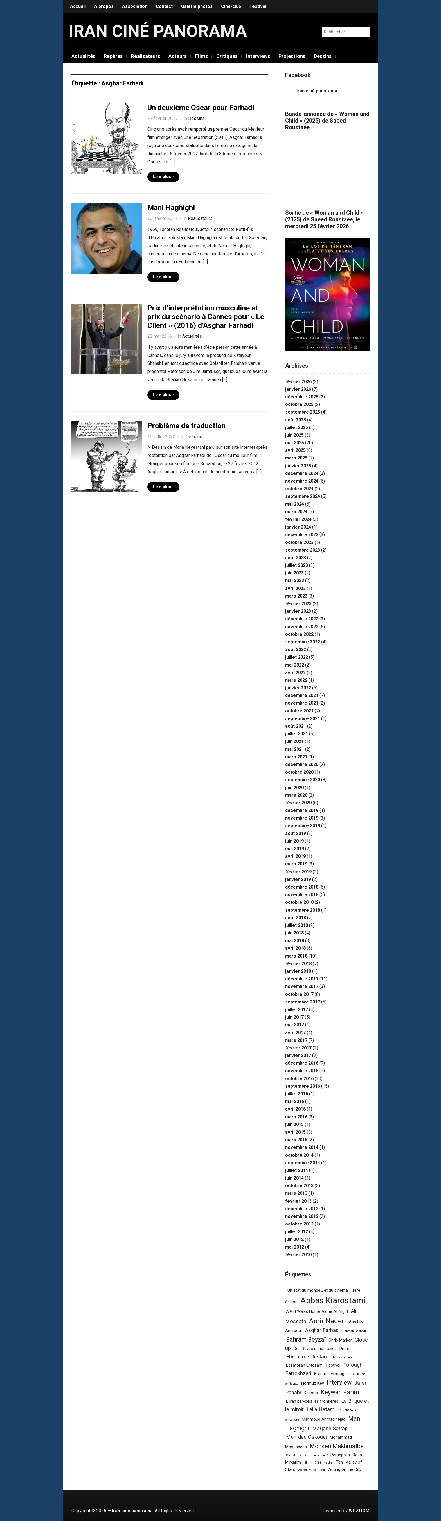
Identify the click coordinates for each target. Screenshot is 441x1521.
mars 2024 (296, 511)
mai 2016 (294, 1101)
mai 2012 (294, 1247)
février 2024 (298, 519)
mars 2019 (296, 864)
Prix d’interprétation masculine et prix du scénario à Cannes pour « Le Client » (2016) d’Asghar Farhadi (205, 317)
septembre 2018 (302, 910)
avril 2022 (295, 672)
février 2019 (298, 871)
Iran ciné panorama (158, 31)
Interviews (258, 56)
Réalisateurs (145, 56)
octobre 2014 (299, 1155)
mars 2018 (296, 956)
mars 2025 (296, 458)
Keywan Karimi (341, 1392)
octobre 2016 (299, 1078)
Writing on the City (344, 1469)
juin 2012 (294, 1239)
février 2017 (298, 1048)
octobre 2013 (299, 1185)
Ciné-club (231, 6)
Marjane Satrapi (330, 1428)
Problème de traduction (186, 425)
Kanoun (311, 1392)
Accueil (78, 6)
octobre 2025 (299, 404)
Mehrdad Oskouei (306, 1437)
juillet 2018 (296, 925)
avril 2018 (295, 948)
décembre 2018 (301, 887)
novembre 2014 (301, 1147)
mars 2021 (296, 757)
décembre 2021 (301, 695)
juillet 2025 (296, 427)
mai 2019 (294, 848)
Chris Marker (340, 1340)
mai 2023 (294, 580)
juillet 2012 (296, 1231)
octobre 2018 (299, 902)
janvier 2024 (298, 527)
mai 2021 (294, 749)
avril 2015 (295, 1132)
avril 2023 (295, 588)
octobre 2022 (299, 634)
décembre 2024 (301, 473)
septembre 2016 (302, 1086)
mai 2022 (294, 665)
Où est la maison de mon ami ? (307, 1455)
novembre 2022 (301, 626)
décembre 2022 (301, 618)
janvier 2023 (298, 611)
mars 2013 (296, 1193)
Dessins (323, 56)
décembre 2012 (301, 1208)
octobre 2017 (299, 994)
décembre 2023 (301, 534)
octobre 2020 (299, 772)
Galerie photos (197, 6)
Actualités (83, 56)
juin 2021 (294, 741)
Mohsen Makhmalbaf (338, 1446)
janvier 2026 (298, 389)
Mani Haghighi (171, 207)
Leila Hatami (321, 1409)
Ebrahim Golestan (306, 1357)
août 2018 (295, 917)
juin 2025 (294, 435)
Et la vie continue (341, 1357)
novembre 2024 (301, 481)
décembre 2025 (301, 396)
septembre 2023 (302, 550)
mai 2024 (294, 504)
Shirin (308, 1462)
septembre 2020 (302, 779)
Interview (339, 1382)
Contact (164, 6)
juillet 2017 (296, 1009)
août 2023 (295, 557)
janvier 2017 (298, 1055)
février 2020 (298, 802)
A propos (104, 6)
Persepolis (340, 1454)
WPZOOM (359, 1510)
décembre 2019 (301, 810)
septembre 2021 (302, 718)
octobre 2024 (299, 488)
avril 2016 (295, 1109)
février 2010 (298, 1254)
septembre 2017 (302, 1002)
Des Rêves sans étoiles (315, 1348)
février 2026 (298, 381)
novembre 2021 (301, 703)
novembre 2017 (301, 986)
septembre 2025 (302, 412)
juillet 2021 (296, 733)
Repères (113, 56)
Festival (257, 6)
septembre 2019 (302, 825)
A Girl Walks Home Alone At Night (317, 1311)
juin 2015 (294, 1124)
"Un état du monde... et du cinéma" (317, 1290)
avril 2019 (295, 856)
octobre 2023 (299, 542)
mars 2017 (296, 1040)
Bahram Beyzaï (306, 1339)
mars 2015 (296, 1139)
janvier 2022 (298, 687)
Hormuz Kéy (312, 1383)
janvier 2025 (298, 465)
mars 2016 (296, 1117)
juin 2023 (294, 573)
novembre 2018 (301, 894)
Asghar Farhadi (322, 1330)
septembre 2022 (302, 642)
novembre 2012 (301, 1216)
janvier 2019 (298, 879)
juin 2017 (294, 1017)
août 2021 (295, 726)
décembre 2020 (301, 764)
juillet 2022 (296, 657)
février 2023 (298, 603)
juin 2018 (294, 933)
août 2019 (295, 833)
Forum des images (331, 1373)
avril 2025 (295, 450)
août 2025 (295, 420)
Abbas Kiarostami (333, 1300)
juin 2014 (294, 1178)
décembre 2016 (301, 1063)
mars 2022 (296, 680)
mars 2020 (296, 795)
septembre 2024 (302, 496)
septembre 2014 (302, 1162)
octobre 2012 (299, 1224)
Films (201, 56)
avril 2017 (295, 1032)
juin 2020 (294, 787)
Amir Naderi (327, 1321)
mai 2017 (294, 1024)
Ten (339, 1462)
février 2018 (298, 963)
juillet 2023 (296, 565)
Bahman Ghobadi (354, 1331)
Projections (291, 56)
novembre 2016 (301, 1070)
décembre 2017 (301, 979)
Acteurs (177, 56)
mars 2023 (296, 596)
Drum (344, 1348)
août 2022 (295, 649)
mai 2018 (294, 940)
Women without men (311, 1470)
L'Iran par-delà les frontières (312, 1401)
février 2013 (298, 1201)
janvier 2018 (298, 971)
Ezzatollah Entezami (304, 1365)
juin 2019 (294, 841)
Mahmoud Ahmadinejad (323, 1419)
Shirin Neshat (324, 1462)
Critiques (227, 56)
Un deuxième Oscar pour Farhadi (200, 107)
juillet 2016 (296, 1093)
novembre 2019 (301, 818)
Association (134, 6)
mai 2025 (294, 442)
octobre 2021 (299, 711)
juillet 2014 (296, 1170)
